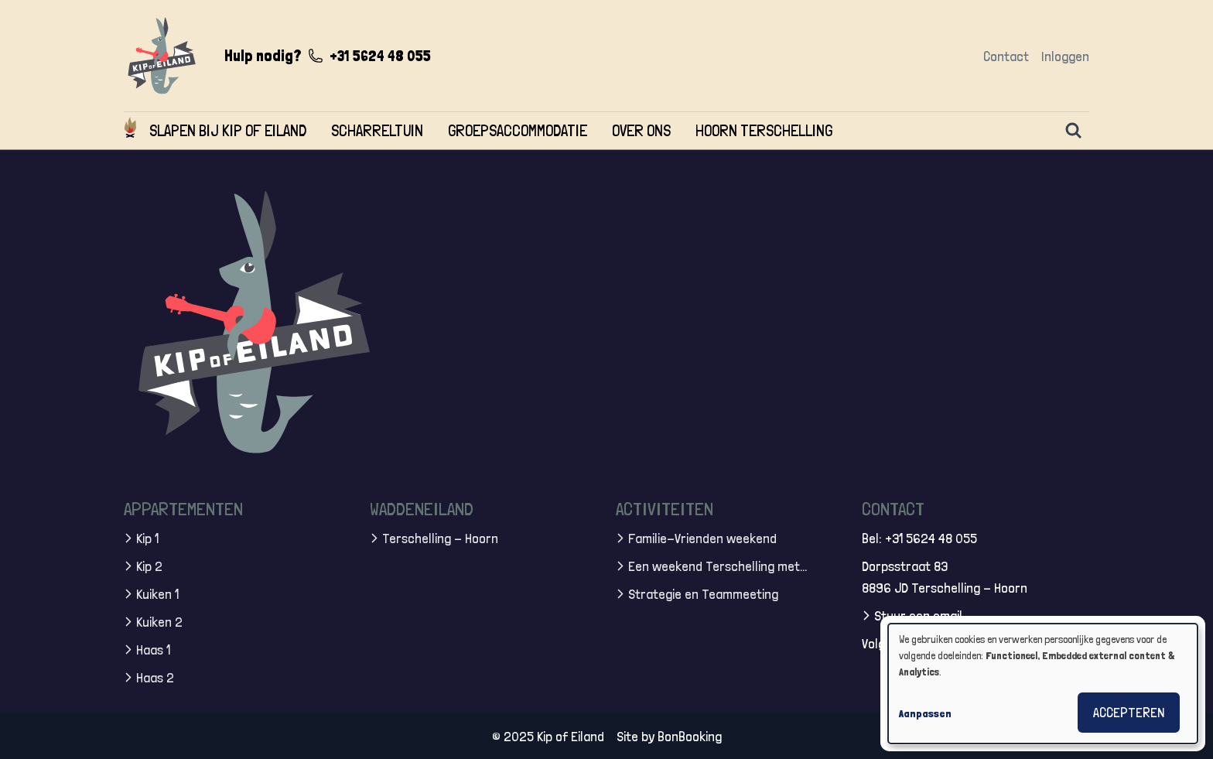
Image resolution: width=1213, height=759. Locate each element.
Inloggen (1065, 56)
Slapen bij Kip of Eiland (227, 130)
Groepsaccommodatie (517, 130)
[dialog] (1043, 684)
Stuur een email (918, 615)
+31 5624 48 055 (380, 55)
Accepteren (1128, 712)
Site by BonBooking (669, 735)
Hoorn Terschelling (763, 130)
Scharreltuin (377, 130)
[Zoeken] (1073, 130)
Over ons (641, 130)
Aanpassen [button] (925, 713)
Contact (1006, 56)
